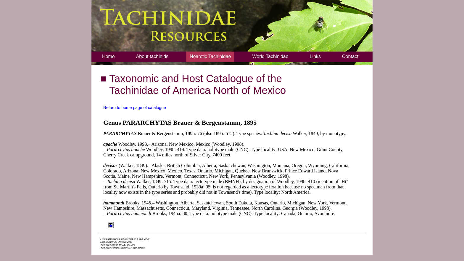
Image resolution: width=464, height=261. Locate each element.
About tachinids (152, 56)
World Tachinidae (270, 56)
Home (108, 56)
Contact (350, 56)
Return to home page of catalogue (134, 107)
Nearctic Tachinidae (210, 56)
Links (315, 56)
